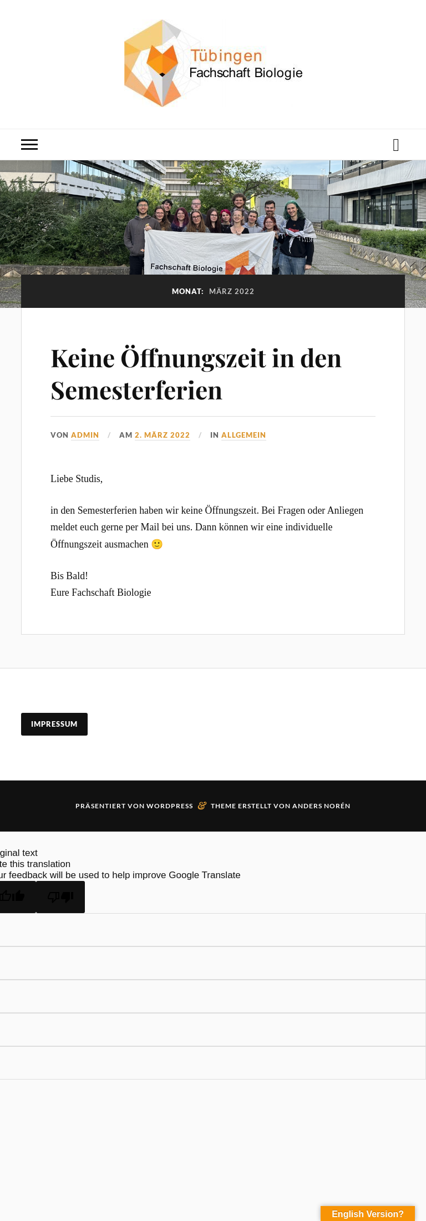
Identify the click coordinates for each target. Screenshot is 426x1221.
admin (85, 434)
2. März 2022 (162, 434)
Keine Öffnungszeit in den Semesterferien (196, 373)
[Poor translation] (60, 897)
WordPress (169, 806)
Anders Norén (321, 806)
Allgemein (243, 434)
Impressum (54, 724)
